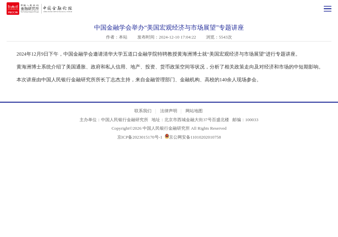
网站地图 (194, 110)
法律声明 (168, 110)
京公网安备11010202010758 (195, 137)
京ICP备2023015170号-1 (139, 137)
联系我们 (143, 110)
